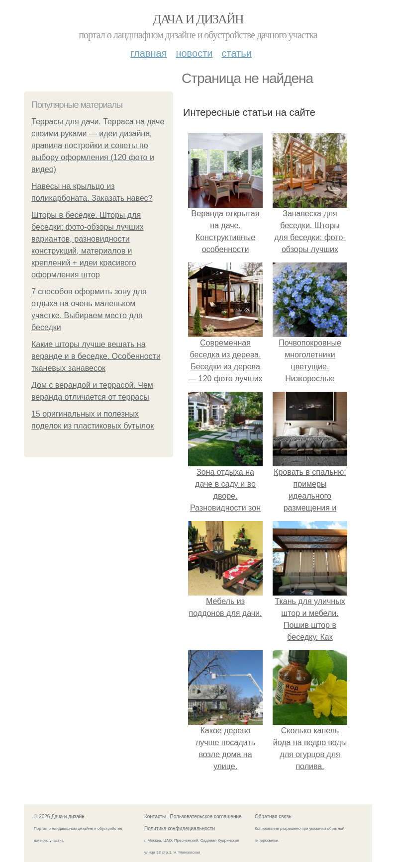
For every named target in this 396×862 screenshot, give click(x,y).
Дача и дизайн (198, 19)
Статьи (236, 53)
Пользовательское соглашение (206, 816)
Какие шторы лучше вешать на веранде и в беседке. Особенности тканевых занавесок (96, 356)
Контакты (155, 816)
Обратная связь (273, 816)
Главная (148, 53)
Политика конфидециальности (179, 828)
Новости (194, 53)
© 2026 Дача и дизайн (59, 816)
